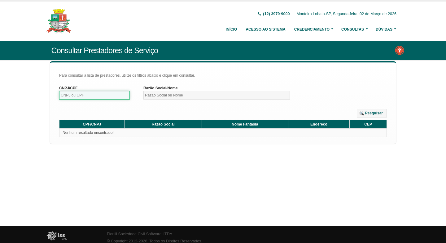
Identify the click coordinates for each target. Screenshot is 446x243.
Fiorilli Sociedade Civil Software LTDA (139, 234)
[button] (372, 113)
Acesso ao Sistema (265, 29)
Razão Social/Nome (160, 88)
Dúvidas (384, 29)
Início (231, 29)
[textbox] (94, 95)
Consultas (352, 29)
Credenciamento (312, 29)
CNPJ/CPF (68, 88)
